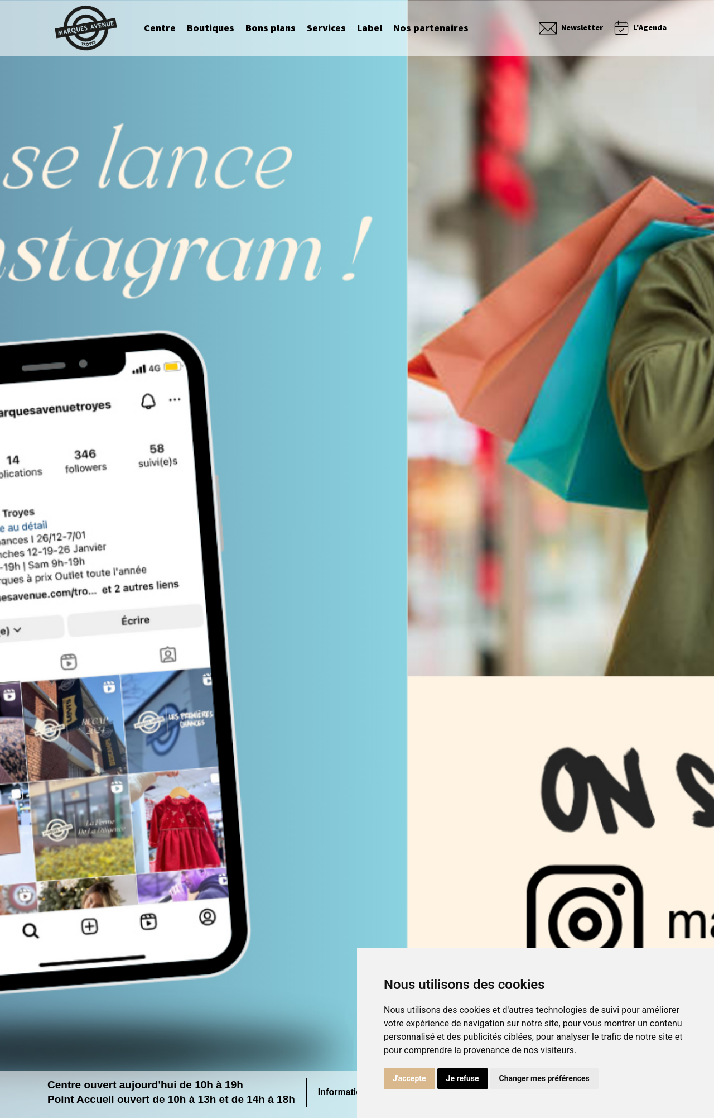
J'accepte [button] (409, 1078)
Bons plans (270, 30)
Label (369, 30)
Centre (160, 30)
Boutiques (210, 30)
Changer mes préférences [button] (544, 1078)
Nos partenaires (431, 30)
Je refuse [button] (462, 1078)
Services (326, 30)
